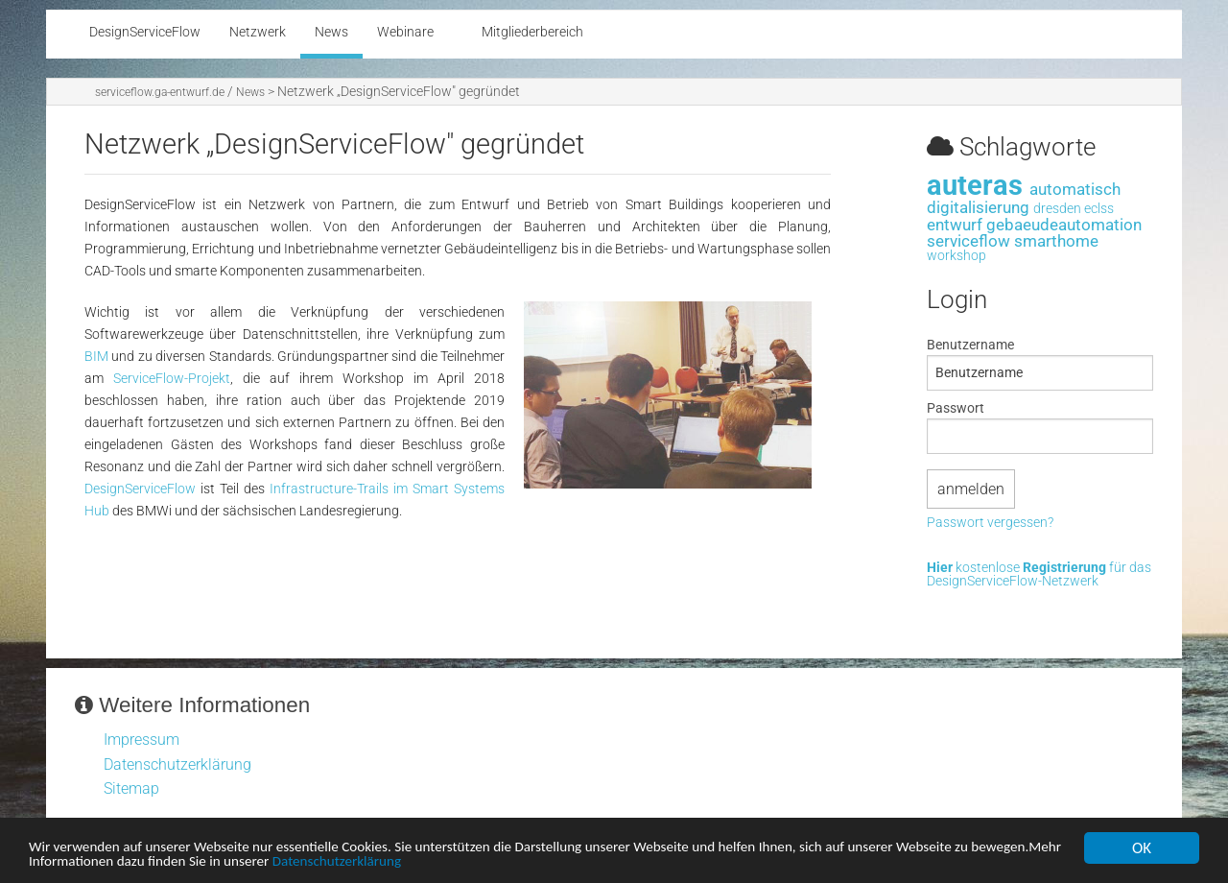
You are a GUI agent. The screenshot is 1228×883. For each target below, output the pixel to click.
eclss (1099, 209)
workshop (956, 256)
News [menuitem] (331, 32)
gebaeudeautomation (1064, 224)
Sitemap (131, 788)
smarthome (1056, 241)
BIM (96, 356)
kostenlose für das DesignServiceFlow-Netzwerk (1039, 575)
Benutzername (970, 344)
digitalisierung (978, 207)
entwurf (954, 224)
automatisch (1075, 189)
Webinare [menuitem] (405, 32)
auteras (975, 185)
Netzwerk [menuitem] (257, 32)
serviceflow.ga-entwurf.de (159, 92)
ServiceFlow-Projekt (171, 378)
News (250, 92)
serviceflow (968, 241)
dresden (1057, 209)
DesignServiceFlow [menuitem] (145, 32)
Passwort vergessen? (990, 523)
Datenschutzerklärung (498, 864)
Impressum (141, 739)
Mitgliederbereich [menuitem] (532, 32)
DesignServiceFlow (140, 489)
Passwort (955, 408)
